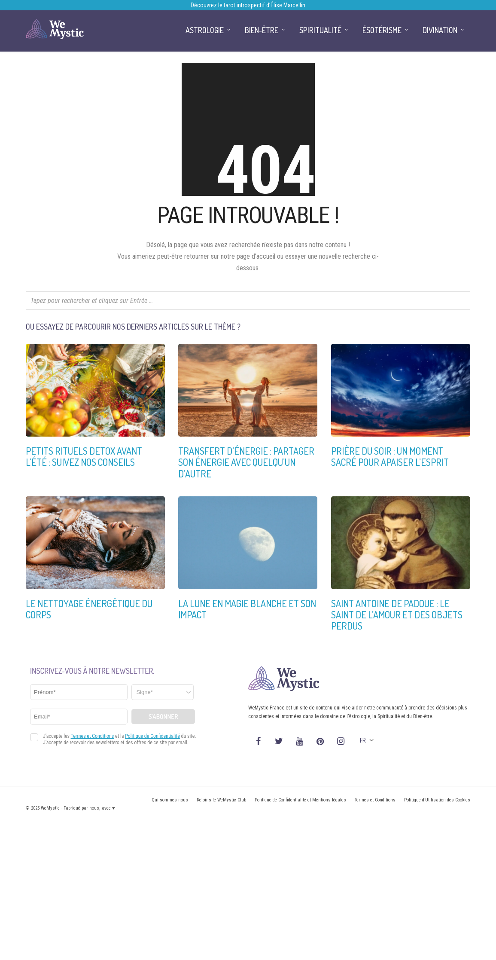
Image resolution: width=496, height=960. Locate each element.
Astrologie (205, 30)
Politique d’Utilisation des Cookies (437, 800)
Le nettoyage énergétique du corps (89, 609)
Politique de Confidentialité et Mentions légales (300, 800)
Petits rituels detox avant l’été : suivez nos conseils (84, 456)
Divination (440, 30)
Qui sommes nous (170, 800)
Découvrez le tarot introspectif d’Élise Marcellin (248, 5)
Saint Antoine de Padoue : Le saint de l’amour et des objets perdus (397, 614)
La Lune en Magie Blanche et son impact (247, 609)
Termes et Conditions (375, 800)
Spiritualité (320, 30)
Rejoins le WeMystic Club (221, 800)
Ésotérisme (382, 30)
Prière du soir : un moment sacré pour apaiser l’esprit (390, 456)
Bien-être (261, 30)
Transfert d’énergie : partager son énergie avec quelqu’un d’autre (246, 462)
